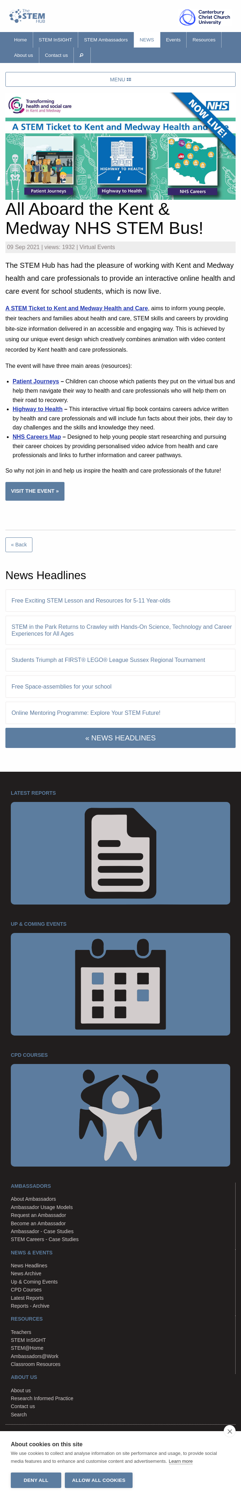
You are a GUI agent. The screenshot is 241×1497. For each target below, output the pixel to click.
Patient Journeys (36, 381)
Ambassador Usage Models (42, 1207)
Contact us (56, 55)
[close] (230, 1431)
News (147, 39)
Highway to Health (38, 409)
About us (23, 55)
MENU (120, 79)
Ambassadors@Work (34, 1356)
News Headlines (29, 1265)
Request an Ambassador (38, 1215)
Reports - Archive (30, 1306)
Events (173, 39)
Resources (203, 39)
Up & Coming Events (34, 1282)
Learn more (181, 1461)
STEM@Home (27, 1348)
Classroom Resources (36, 1364)
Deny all (36, 1480)
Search (19, 1414)
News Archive (26, 1273)
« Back (19, 544)
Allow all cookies (98, 1480)
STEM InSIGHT (55, 39)
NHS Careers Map (37, 437)
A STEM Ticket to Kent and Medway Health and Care (76, 308)
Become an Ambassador (38, 1223)
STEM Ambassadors (106, 39)
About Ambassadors (33, 1199)
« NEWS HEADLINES (120, 738)
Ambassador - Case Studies (42, 1231)
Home (20, 39)
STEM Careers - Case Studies (45, 1239)
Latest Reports (27, 1298)
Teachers (21, 1332)
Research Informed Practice (42, 1398)
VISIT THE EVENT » (35, 491)
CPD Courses (26, 1290)
